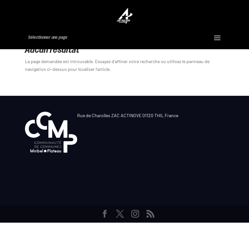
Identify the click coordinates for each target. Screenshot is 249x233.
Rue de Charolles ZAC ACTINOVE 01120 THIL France (127, 115)
